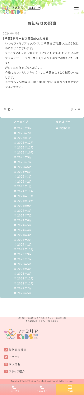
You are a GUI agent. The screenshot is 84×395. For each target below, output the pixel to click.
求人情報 (15, 364)
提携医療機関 (17, 349)
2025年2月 (24, 181)
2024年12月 (25, 191)
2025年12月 (25, 142)
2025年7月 (24, 162)
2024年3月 (24, 235)
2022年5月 (24, 293)
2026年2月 (24, 133)
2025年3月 (24, 176)
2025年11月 (25, 147)
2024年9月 (24, 206)
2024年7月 (24, 215)
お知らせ (64, 128)
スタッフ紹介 (17, 371)
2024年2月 (24, 240)
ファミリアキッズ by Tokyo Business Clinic (38, 381)
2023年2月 (24, 273)
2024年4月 (24, 230)
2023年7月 (24, 259)
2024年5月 (24, 225)
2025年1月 (24, 186)
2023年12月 (25, 249)
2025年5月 (24, 172)
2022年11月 (25, 283)
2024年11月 (25, 196)
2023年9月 (24, 254)
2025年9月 (24, 157)
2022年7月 (24, 288)
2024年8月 (24, 210)
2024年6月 (24, 220)
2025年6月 (24, 167)
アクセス (14, 357)
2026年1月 (24, 138)
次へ (75, 109)
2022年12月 (25, 278)
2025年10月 (25, 152)
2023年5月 (24, 264)
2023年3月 (24, 269)
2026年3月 (24, 128)
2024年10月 (25, 201)
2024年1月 (24, 244)
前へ (8, 109)
